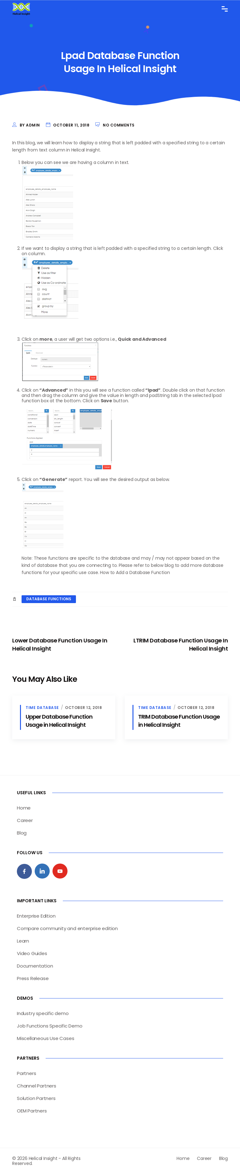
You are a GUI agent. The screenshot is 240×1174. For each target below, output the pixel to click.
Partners (26, 1073)
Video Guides (32, 953)
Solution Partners (36, 1098)
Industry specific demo (43, 1013)
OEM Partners (32, 1110)
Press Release (32, 978)
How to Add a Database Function (135, 572)
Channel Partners (36, 1085)
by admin (30, 125)
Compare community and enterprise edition (67, 928)
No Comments (119, 125)
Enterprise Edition (36, 916)
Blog (22, 833)
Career (25, 820)
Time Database (42, 707)
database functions (48, 599)
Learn (23, 941)
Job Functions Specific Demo (49, 1026)
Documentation (35, 966)
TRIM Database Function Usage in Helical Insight (179, 721)
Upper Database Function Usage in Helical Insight (59, 721)
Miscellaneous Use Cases (45, 1038)
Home (24, 808)
